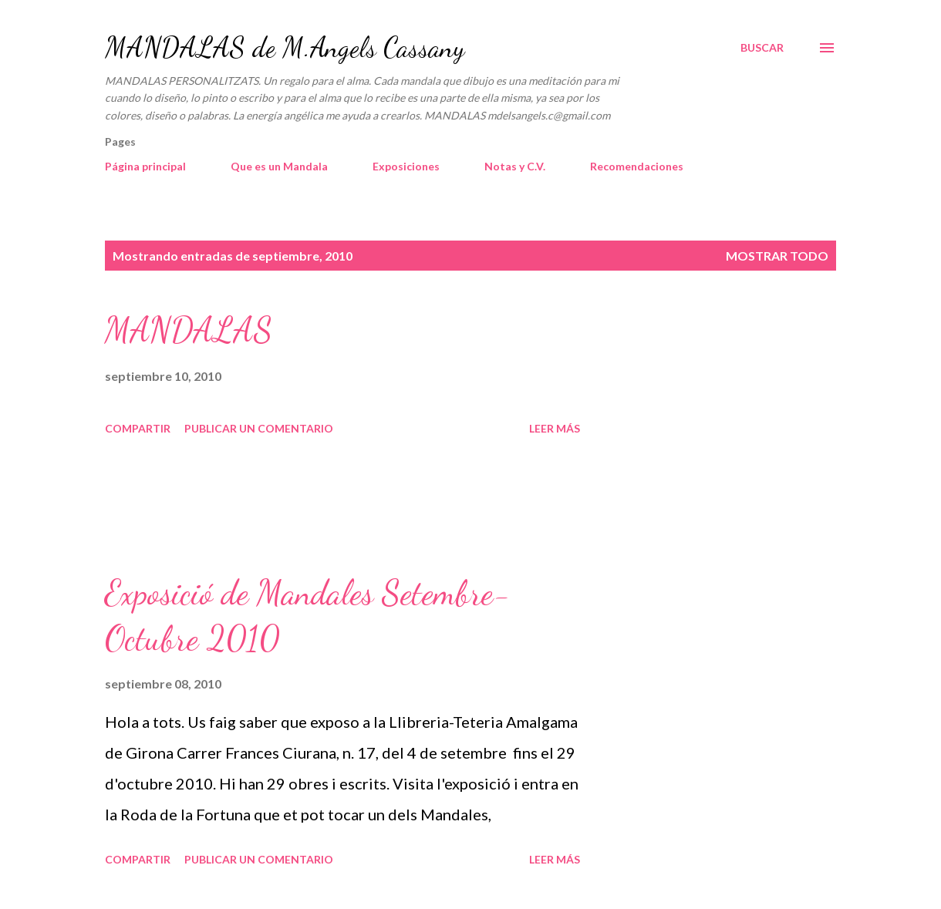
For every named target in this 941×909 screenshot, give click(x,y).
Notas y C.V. (514, 166)
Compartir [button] (137, 428)
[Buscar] (762, 48)
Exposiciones (406, 166)
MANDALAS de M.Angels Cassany (284, 47)
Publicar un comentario (258, 428)
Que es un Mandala (279, 166)
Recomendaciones (636, 166)
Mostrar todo (777, 255)
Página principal (145, 166)
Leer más (554, 428)
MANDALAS (188, 330)
